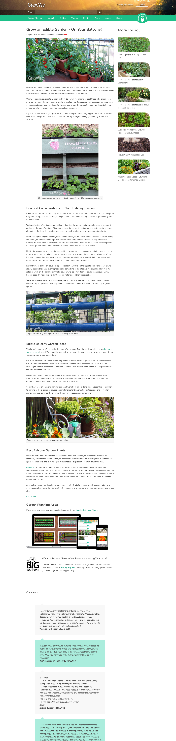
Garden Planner (35, 18)
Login (142, 4)
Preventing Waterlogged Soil (131, 154)
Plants (86, 18)
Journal (51, 18)
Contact (119, 18)
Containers (31, 467)
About (108, 18)
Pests (97, 18)
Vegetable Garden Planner (87, 510)
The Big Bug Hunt (68, 567)
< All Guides (31, 496)
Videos (74, 18)
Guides (62, 18)
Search (31, 12)
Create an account (125, 4)
